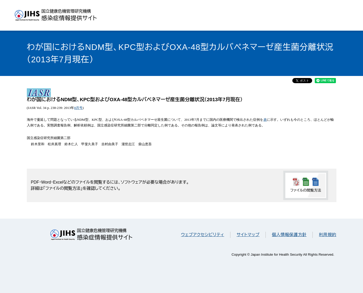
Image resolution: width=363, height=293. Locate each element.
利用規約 (327, 234)
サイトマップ (248, 234)
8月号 (78, 108)
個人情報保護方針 (289, 234)
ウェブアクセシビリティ (202, 234)
